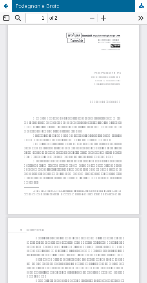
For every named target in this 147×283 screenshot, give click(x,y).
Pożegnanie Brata (38, 6)
